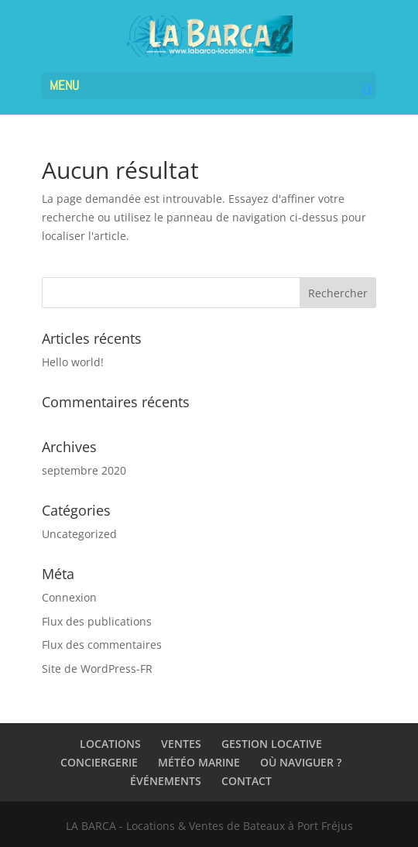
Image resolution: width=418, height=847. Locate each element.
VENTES (181, 743)
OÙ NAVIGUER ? (300, 762)
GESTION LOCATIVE (271, 743)
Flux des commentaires (102, 644)
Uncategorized (79, 533)
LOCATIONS (110, 743)
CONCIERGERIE (99, 762)
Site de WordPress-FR (97, 668)
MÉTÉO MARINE (199, 762)
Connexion (69, 597)
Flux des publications (97, 621)
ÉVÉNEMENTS (165, 780)
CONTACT (246, 780)
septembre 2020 (84, 470)
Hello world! (73, 362)
